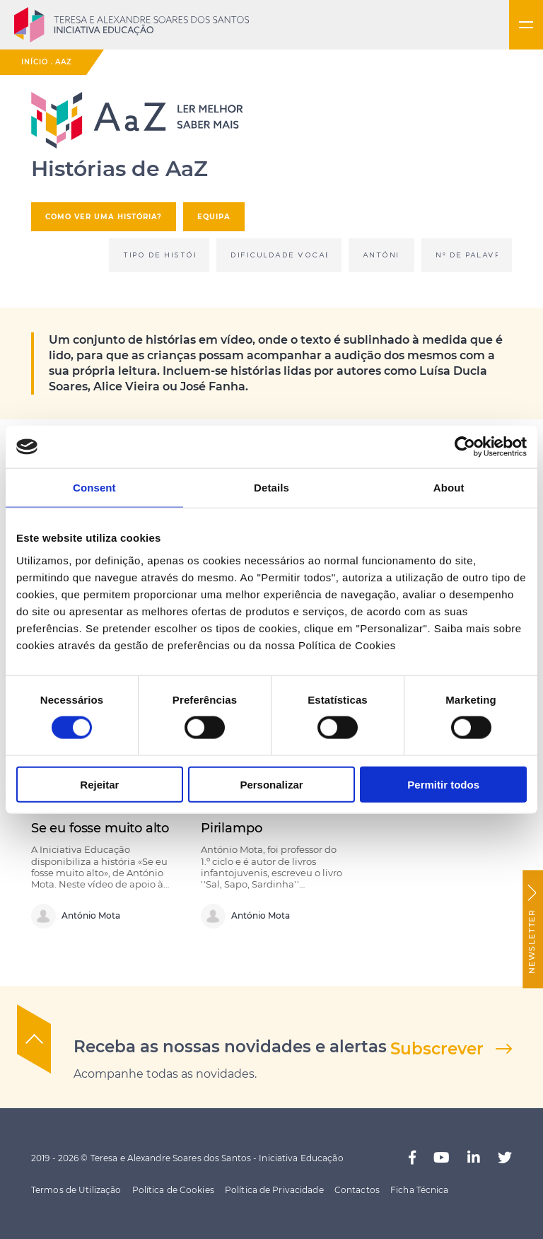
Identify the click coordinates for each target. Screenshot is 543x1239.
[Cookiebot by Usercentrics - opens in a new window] (465, 447)
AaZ (63, 61)
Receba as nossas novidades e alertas (230, 1047)
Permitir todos (443, 784)
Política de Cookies (173, 1190)
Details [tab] (271, 488)
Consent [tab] (94, 488)
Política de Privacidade (274, 1190)
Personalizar (271, 784)
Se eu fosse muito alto (100, 827)
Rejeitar (99, 784)
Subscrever (437, 1049)
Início (34, 61)
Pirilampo (231, 827)
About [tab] (449, 488)
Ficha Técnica (419, 1190)
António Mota (75, 916)
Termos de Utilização (76, 1190)
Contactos (357, 1190)
